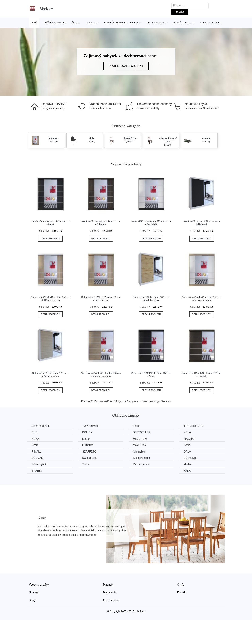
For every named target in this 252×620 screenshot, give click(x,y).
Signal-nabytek (41, 425)
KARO (187, 470)
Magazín (108, 584)
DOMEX (87, 432)
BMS (34, 432)
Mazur (86, 438)
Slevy (32, 600)
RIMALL (36, 451)
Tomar (86, 464)
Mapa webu (110, 592)
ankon (136, 425)
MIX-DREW (140, 438)
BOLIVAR (37, 457)
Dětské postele (182, 22)
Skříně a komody (53, 22)
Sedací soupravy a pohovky (121, 22)
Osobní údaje (111, 600)
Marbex (188, 464)
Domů (34, 22)
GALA (187, 451)
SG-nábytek (89, 457)
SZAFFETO (89, 451)
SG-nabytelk (39, 464)
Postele (91, 22)
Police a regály (209, 22)
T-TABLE (37, 470)
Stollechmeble (141, 457)
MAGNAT (189, 438)
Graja (187, 445)
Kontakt (181, 592)
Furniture (87, 445)
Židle (75, 22)
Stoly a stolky (155, 22)
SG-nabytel (190, 457)
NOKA (35, 438)
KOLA (187, 432)
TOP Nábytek (90, 425)
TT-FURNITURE (193, 425)
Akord (35, 445)
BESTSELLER (141, 432)
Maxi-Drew (139, 445)
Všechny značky (39, 584)
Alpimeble (139, 451)
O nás (180, 584)
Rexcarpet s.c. (141, 464)
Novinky (34, 592)
